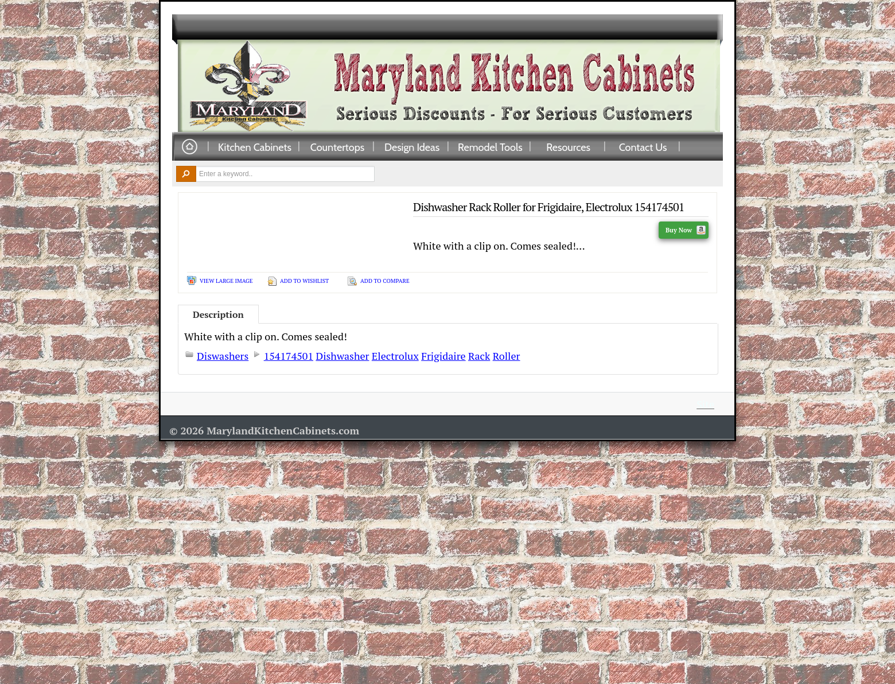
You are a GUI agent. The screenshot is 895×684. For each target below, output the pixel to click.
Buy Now (686, 230)
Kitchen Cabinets (254, 147)
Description (218, 314)
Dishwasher (342, 356)
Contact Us (643, 147)
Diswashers (222, 356)
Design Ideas (411, 147)
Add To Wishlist (304, 281)
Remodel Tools (490, 147)
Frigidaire (443, 356)
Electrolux (395, 356)
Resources (568, 147)
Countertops (337, 147)
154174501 (288, 356)
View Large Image (226, 281)
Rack (479, 356)
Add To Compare (385, 281)
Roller (506, 356)
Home (189, 147)
